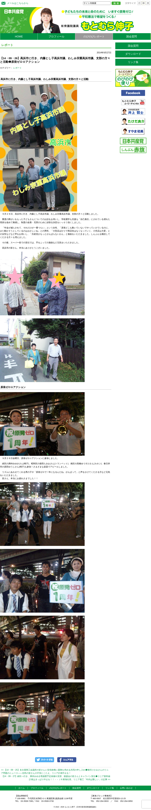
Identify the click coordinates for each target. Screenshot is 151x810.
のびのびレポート (94, 36)
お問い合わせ (126, 788)
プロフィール (56, 36)
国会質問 (131, 36)
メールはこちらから (14, 3)
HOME (19, 36)
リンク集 (133, 62)
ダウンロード (133, 53)
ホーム (21, 788)
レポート (17, 68)
